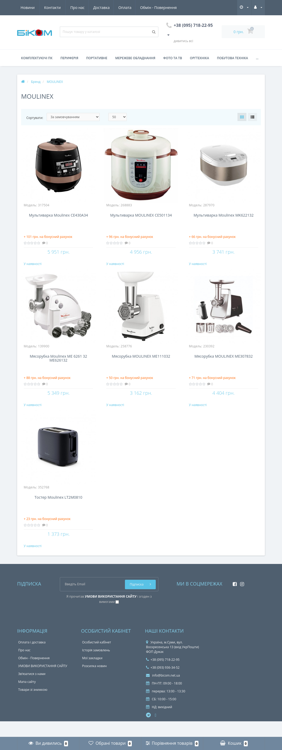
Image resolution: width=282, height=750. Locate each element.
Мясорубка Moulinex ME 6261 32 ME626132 (58, 363)
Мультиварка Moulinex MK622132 (223, 215)
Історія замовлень (96, 666)
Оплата (77, 7)
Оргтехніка (199, 58)
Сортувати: (34, 118)
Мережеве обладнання (135, 58)
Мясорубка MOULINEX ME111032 (141, 361)
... (257, 58)
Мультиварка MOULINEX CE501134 (141, 215)
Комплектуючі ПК (36, 58)
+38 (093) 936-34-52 (162, 683)
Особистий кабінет (96, 658)
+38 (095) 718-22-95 (162, 675)
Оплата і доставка (32, 658)
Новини (146, 7)
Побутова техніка (232, 58)
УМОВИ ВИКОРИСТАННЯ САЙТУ (42, 681)
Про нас (28, 7)
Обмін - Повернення (111, 7)
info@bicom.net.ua (163, 691)
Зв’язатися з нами (31, 689)
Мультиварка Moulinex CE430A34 (58, 215)
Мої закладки (92, 674)
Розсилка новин (94, 681)
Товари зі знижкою (32, 705)
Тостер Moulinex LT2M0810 (58, 508)
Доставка (52, 7)
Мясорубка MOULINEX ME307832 (224, 361)
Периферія (69, 58)
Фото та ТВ (172, 58)
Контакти (171, 7)
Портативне (96, 58)
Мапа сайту (27, 697)
